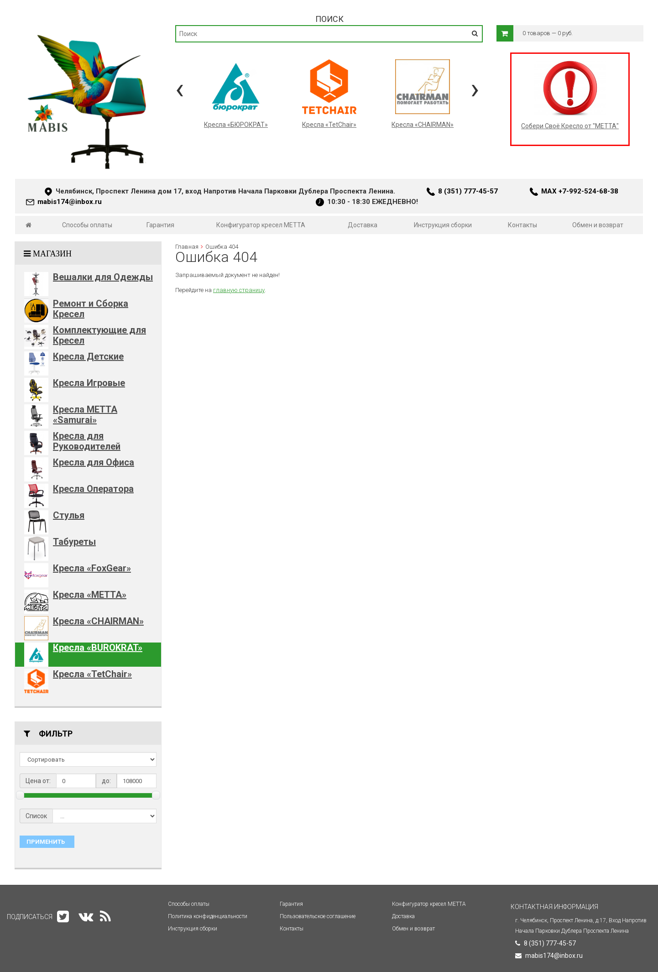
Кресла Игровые (89, 382)
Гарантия (160, 225)
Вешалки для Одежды (103, 277)
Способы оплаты (87, 225)
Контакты (522, 225)
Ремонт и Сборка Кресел (90, 308)
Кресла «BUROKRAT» (97, 647)
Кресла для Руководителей (86, 441)
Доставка (362, 225)
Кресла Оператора (93, 488)
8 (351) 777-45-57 (468, 191)
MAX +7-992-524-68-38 (579, 191)
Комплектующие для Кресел (99, 335)
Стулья (68, 515)
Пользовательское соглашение (317, 916)
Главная (186, 246)
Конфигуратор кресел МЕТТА (260, 225)
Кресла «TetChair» (92, 674)
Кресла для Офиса (93, 462)
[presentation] (179, 89)
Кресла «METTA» (89, 594)
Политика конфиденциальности (207, 916)
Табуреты (74, 541)
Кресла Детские (88, 356)
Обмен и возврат (597, 225)
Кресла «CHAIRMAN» (98, 621)
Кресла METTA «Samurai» (85, 414)
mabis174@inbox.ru (69, 202)
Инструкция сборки (443, 225)
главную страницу (239, 290)
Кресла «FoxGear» (92, 568)
